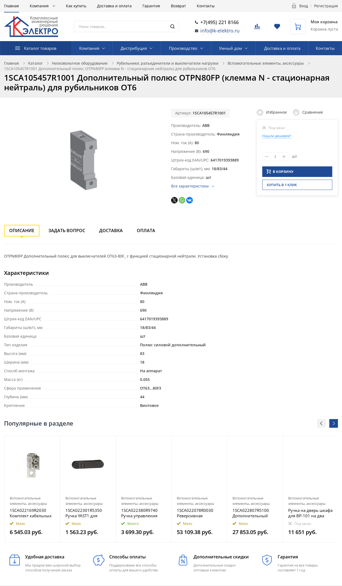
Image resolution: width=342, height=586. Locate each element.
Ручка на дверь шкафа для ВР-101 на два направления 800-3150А (310, 513)
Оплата (146, 230)
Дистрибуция (134, 48)
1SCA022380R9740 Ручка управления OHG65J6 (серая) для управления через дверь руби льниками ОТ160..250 (143, 513)
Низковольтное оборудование (80, 63)
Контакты (206, 5)
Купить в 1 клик (282, 186)
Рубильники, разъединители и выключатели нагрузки (167, 63)
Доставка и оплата (114, 5)
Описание (21, 230)
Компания (40, 5)
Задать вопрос (66, 230)
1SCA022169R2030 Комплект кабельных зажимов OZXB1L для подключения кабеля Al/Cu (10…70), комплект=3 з (31, 513)
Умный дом (230, 48)
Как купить (76, 5)
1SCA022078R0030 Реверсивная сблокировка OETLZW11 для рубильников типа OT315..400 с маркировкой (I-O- (195, 513)
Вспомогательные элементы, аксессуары (266, 63)
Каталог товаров (40, 48)
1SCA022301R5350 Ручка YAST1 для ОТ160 (83, 513)
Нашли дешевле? (276, 135)
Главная (11, 5)
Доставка (111, 230)
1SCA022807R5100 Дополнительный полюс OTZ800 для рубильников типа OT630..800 (251, 513)
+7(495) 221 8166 (219, 22)
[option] (32, 489)
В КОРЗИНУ (280, 173)
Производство (183, 48)
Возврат (178, 5)
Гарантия (151, 5)
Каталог (35, 63)
